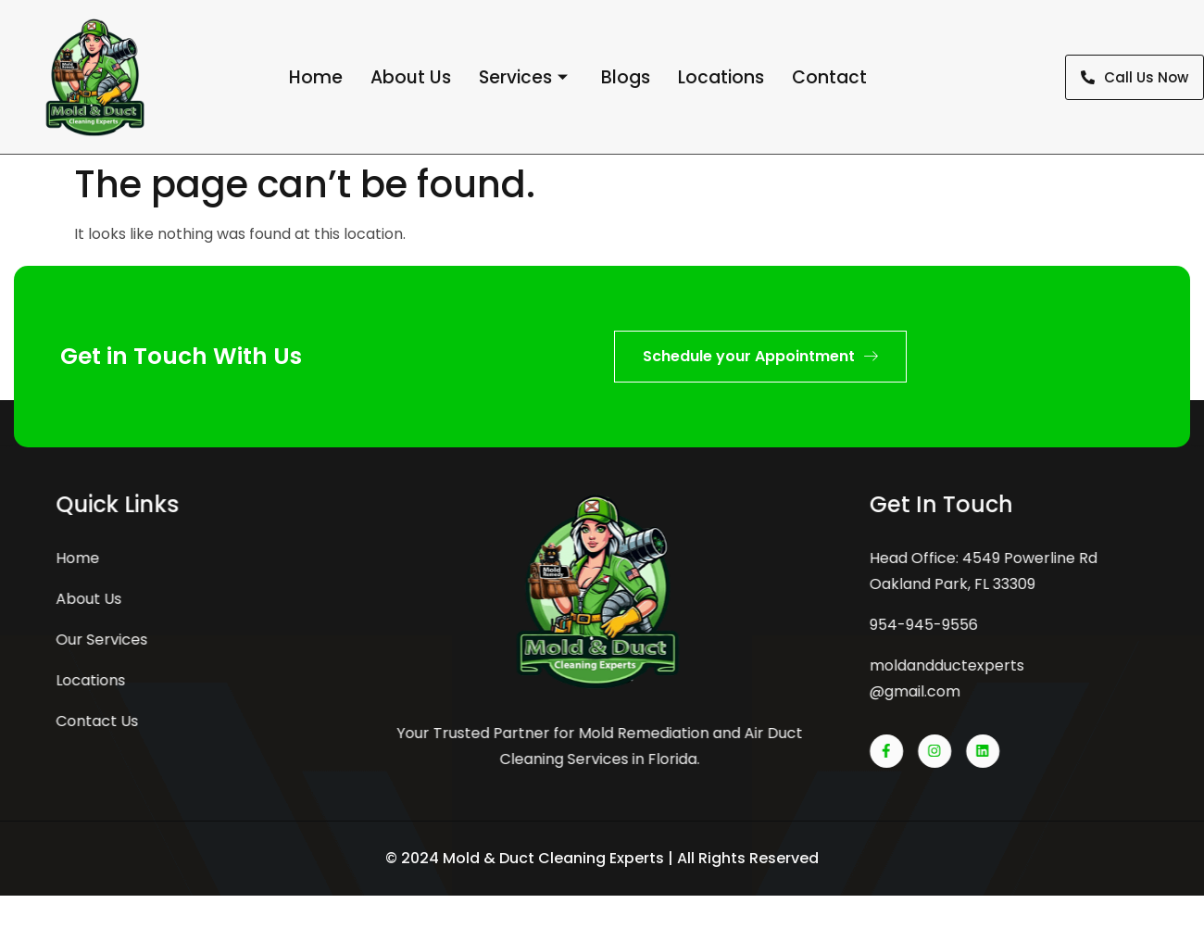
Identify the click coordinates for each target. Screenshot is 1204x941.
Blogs (625, 77)
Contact (829, 77)
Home (316, 77)
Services (523, 78)
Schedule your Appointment (760, 356)
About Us (410, 77)
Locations (721, 77)
